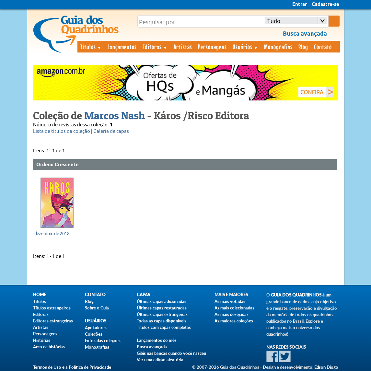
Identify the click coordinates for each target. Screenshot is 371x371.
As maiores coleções (233, 320)
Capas (143, 294)
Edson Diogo (326, 367)
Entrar (299, 4)
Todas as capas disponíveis (161, 320)
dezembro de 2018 (51, 234)
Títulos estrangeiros (52, 307)
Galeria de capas (111, 131)
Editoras (155, 47)
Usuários (246, 47)
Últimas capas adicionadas (161, 301)
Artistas (183, 47)
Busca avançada (152, 346)
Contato (323, 47)
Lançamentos (122, 47)
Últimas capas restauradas (162, 307)
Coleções (93, 334)
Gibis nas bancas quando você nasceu (171, 353)
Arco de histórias (49, 346)
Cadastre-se (325, 4)
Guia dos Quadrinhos (296, 295)
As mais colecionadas (234, 307)
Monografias (278, 47)
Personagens (212, 47)
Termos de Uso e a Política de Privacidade (72, 367)
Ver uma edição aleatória (160, 359)
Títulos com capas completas (164, 327)
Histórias (41, 340)
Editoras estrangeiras (53, 320)
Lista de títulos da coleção (61, 131)
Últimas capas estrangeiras (162, 314)
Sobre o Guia (97, 307)
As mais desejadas (231, 314)
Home (39, 294)
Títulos (91, 47)
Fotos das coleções (103, 340)
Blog (303, 47)
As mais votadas (229, 301)
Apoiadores (96, 327)
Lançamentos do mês (157, 340)
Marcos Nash (114, 115)
